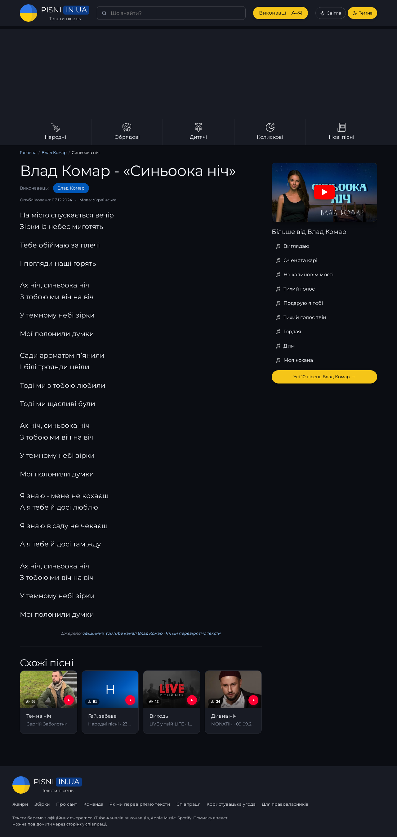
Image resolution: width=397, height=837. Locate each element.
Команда (93, 804)
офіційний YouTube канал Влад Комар (122, 633)
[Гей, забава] (110, 702)
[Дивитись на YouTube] (324, 192)
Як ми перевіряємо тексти (193, 633)
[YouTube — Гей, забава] (130, 700)
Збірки (42, 804)
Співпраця (188, 804)
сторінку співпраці (86, 824)
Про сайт (66, 804)
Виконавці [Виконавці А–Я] (280, 13)
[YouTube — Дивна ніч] (253, 700)
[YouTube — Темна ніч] (69, 700)
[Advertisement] (198, 72)
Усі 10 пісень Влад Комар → (324, 376)
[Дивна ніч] (233, 702)
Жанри (20, 804)
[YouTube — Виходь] (192, 700)
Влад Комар (54, 152)
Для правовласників (285, 804)
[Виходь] (171, 702)
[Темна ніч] (48, 702)
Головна (28, 152)
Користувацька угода (231, 804)
